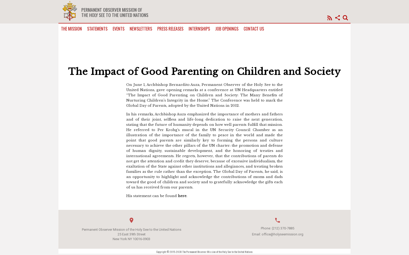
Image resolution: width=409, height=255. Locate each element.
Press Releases (170, 29)
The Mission (71, 29)
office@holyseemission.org (282, 234)
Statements (97, 29)
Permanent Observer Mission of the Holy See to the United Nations (114, 12)
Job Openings (226, 29)
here (182, 196)
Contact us (254, 29)
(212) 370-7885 (283, 228)
